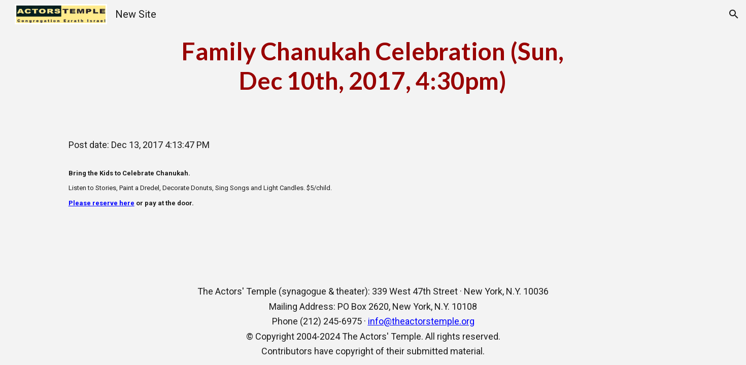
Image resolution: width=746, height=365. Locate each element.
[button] (734, 14)
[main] (373, 65)
